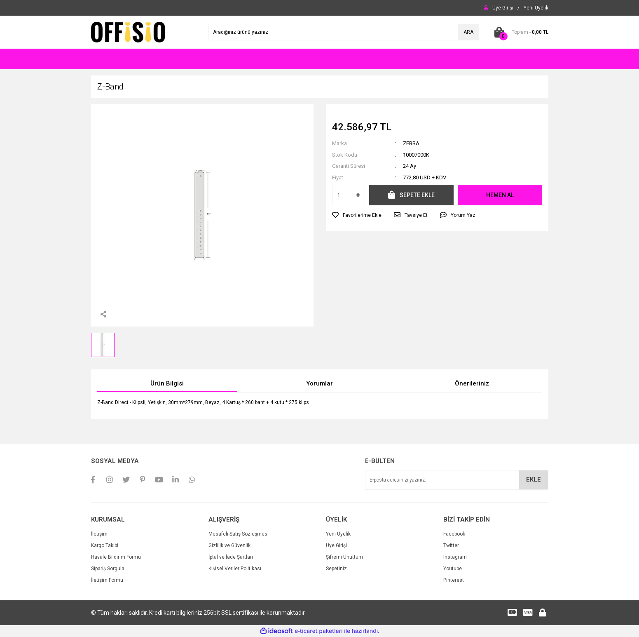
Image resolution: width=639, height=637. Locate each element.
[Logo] (128, 32)
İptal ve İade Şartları (230, 557)
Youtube (452, 568)
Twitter (451, 545)
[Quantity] (348, 195)
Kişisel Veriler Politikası (234, 568)
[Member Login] (502, 8)
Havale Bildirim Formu (116, 557)
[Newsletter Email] (456, 479)
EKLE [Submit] (533, 479)
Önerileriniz (472, 383)
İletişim (99, 534)
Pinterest (453, 580)
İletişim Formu (107, 580)
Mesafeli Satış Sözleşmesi (238, 534)
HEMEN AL (500, 195)
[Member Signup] (536, 8)
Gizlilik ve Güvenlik (229, 545)
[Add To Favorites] (357, 215)
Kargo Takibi (104, 545)
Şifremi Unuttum (344, 557)
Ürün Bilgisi (167, 383)
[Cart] (519, 32)
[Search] (343, 32)
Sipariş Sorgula (107, 568)
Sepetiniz (336, 568)
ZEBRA (411, 143)
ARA (468, 32)
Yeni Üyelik (338, 534)
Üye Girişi (336, 545)
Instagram (455, 557)
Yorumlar (319, 383)
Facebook (454, 534)
